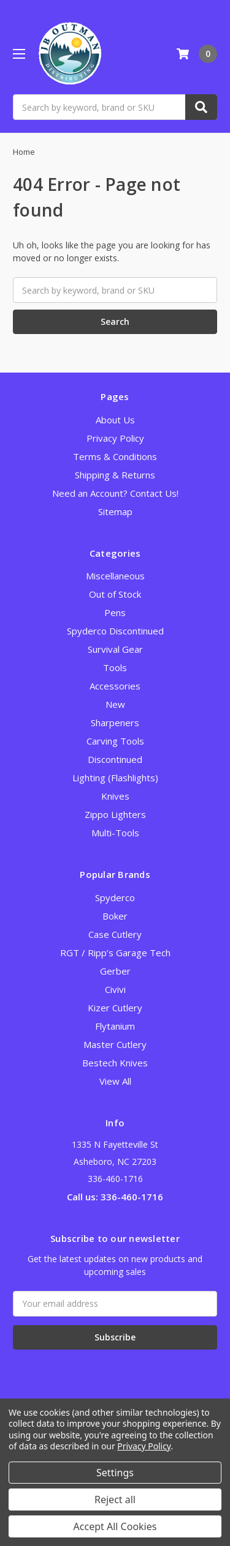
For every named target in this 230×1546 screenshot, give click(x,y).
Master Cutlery (115, 1044)
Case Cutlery (115, 934)
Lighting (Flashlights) (115, 777)
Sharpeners (115, 722)
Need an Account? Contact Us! (115, 493)
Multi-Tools (115, 833)
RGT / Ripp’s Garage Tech (115, 952)
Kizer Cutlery (115, 1008)
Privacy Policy (115, 438)
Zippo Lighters (115, 814)
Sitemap (115, 511)
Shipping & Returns (115, 475)
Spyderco (115, 897)
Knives (115, 796)
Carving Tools (115, 741)
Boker (115, 916)
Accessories (115, 686)
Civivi (115, 989)
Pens (115, 612)
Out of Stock (115, 594)
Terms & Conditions (115, 456)
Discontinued (115, 759)
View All (115, 1081)
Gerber (115, 971)
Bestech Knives (115, 1063)
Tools (115, 667)
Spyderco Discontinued (115, 631)
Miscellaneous (115, 576)
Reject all (115, 1499)
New (115, 704)
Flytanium (115, 1026)
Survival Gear (115, 649)
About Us (115, 420)
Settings (115, 1472)
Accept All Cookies (115, 1526)
